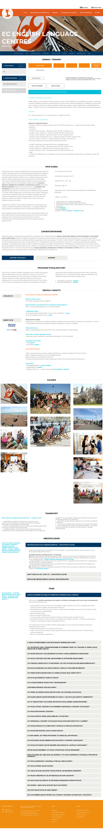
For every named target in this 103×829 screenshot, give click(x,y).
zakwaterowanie (35, 53)
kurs (27, 53)
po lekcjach (46, 53)
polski (43, 366)
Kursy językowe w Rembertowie (39, 12)
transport (71, 53)
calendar (77, 211)
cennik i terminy (18, 53)
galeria (65, 53)
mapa (68, 314)
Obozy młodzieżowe (86, 12)
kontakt (54, 822)
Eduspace (55, 12)
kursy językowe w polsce (58, 815)
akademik (51, 258)
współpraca (55, 820)
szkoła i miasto (56, 53)
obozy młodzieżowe (57, 817)
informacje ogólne (42, 569)
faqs (89, 53)
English (63, 208)
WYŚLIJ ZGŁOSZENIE (37, 85)
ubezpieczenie (81, 53)
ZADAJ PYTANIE (55, 85)
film (82, 211)
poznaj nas (54, 810)
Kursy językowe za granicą (69, 12)
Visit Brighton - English (61, 370)
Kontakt (97, 12)
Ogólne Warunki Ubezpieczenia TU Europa (59, 560)
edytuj (21, 65)
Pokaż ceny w (36, 78)
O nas (25, 12)
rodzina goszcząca (18, 258)
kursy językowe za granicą (58, 813)
